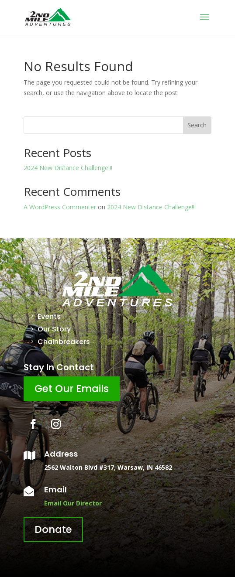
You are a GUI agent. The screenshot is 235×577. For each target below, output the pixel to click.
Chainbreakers (64, 342)
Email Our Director (73, 503)
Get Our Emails (72, 389)
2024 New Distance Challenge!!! (68, 168)
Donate (53, 529)
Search (197, 125)
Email (55, 489)
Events (49, 316)
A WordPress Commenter (60, 207)
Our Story (54, 329)
